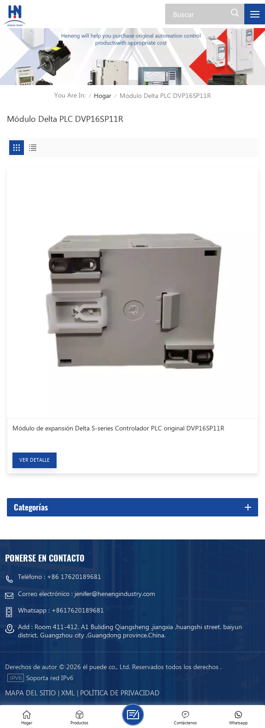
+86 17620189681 (74, 576)
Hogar (102, 95)
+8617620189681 (78, 610)
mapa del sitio (30, 692)
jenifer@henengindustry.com (115, 593)
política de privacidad (120, 692)
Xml (68, 692)
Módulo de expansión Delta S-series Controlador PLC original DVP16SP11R (118, 428)
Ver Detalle (34, 460)
